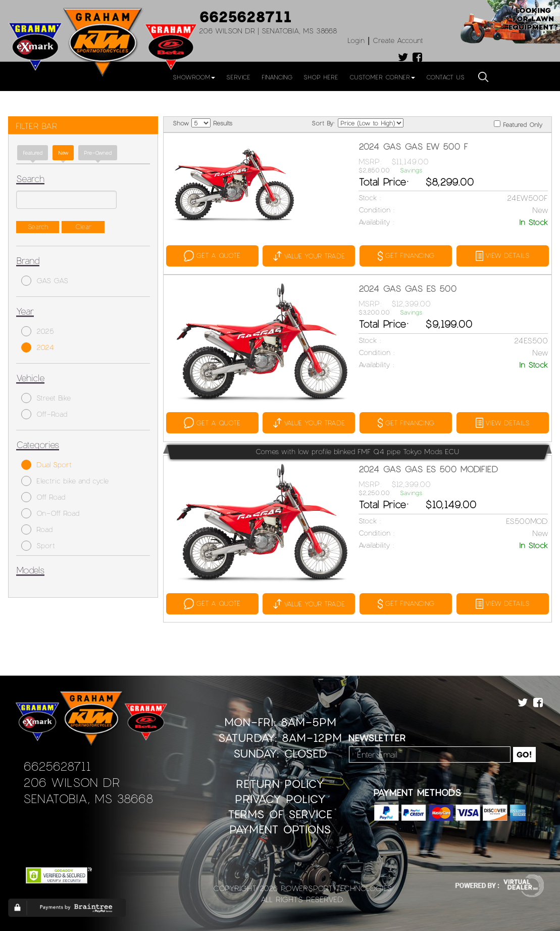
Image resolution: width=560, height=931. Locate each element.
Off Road (43, 497)
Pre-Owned (98, 153)
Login (356, 40)
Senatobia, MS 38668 (88, 797)
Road (37, 529)
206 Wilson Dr (71, 781)
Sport (38, 546)
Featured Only (518, 124)
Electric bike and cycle (65, 481)
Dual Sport (46, 465)
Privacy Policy (280, 798)
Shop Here (320, 76)
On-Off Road (50, 513)
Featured (32, 153)
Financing (277, 76)
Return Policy (280, 782)
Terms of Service (280, 813)
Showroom (194, 76)
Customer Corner (382, 76)
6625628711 (245, 16)
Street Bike (46, 398)
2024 (37, 347)
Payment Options (280, 828)
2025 (37, 331)
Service (238, 76)
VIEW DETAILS (501, 255)
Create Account (398, 40)
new (63, 153)
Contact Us (445, 76)
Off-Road (44, 414)
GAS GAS (44, 281)
